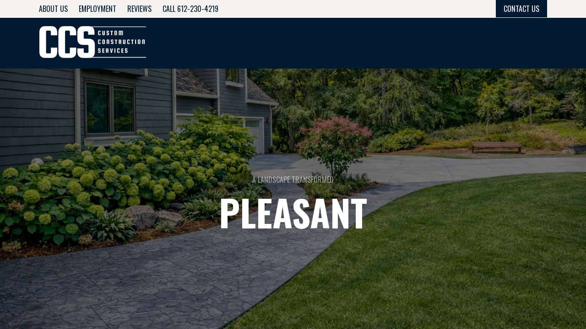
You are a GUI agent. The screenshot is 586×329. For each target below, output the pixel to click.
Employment (97, 8)
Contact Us (521, 8)
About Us (53, 8)
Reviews (139, 8)
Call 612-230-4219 (190, 8)
